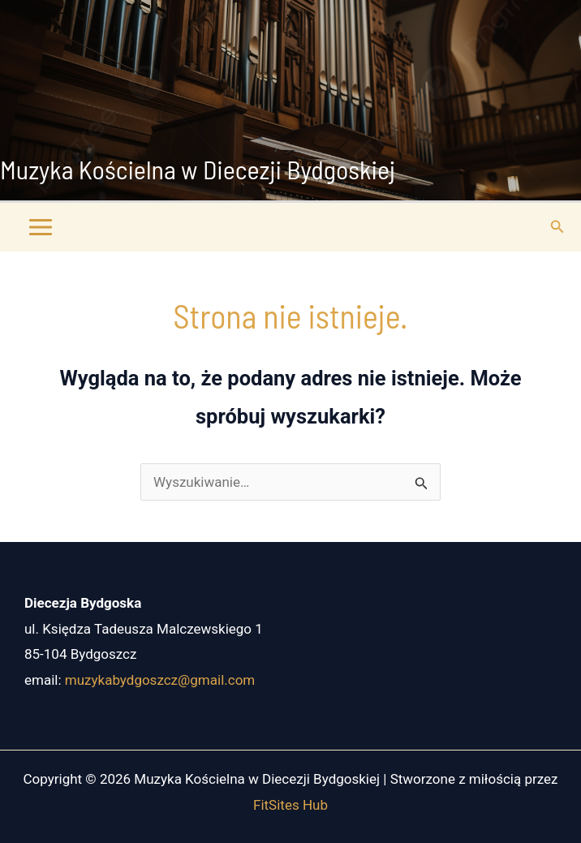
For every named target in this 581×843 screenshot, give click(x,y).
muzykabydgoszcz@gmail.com (160, 680)
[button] (557, 227)
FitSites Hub (290, 805)
